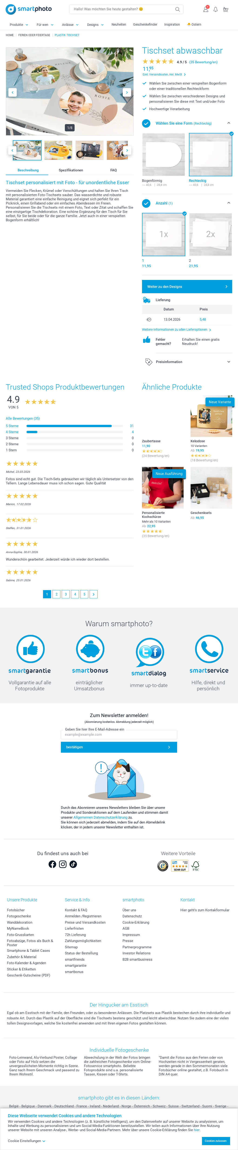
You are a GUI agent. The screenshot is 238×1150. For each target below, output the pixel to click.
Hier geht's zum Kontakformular (204, 910)
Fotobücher (16, 910)
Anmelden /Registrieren (83, 916)
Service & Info (77, 899)
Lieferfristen (74, 928)
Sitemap (71, 947)
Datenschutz (132, 916)
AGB (125, 928)
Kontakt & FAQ (76, 910)
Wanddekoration (19, 922)
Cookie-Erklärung (135, 922)
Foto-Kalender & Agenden (26, 963)
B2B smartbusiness (137, 959)
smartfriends (75, 959)
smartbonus (74, 972)
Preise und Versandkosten (85, 922)
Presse (127, 941)
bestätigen (74, 747)
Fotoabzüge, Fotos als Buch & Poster (30, 943)
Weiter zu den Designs (164, 287)
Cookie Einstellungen (27, 1141)
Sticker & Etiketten (21, 969)
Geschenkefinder (145, 24)
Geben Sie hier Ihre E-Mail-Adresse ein (94, 729)
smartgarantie (75, 965)
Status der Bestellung (81, 953)
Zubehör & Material (21, 957)
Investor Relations (136, 953)
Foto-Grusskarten (20, 935)
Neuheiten (119, 24)
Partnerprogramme (137, 947)
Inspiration (172, 24)
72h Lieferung (75, 935)
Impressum (131, 935)
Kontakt (187, 899)
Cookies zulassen (216, 1141)
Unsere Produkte (22, 899)
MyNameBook (18, 928)
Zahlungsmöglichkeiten (83, 941)
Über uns (129, 910)
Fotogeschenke (19, 916)
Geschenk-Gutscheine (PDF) (28, 975)
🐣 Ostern (194, 24)
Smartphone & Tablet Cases (28, 951)
